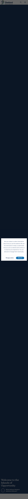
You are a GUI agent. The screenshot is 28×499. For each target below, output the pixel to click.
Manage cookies (10, 258)
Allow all (20, 258)
